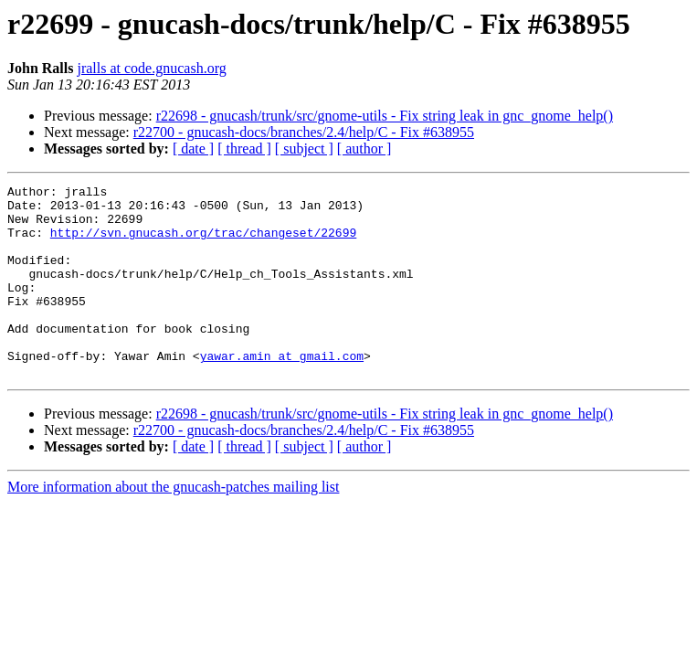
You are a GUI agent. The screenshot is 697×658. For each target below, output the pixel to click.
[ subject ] (304, 148)
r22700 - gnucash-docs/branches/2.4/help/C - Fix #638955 (303, 132)
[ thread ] (244, 148)
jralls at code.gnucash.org (151, 68)
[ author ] (364, 148)
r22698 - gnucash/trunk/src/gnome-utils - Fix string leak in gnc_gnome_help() (384, 115)
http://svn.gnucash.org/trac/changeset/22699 (203, 243)
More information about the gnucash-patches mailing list (173, 525)
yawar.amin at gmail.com (282, 391)
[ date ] (193, 148)
